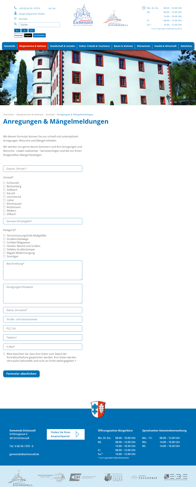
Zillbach (11, 214)
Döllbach (12, 190)
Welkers (11, 210)
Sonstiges (12, 256)
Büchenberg (14, 186)
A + (31, 30)
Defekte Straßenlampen (21, 249)
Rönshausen (14, 203)
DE (50, 8)
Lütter (10, 200)
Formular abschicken (21, 373)
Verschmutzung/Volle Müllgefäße (26, 235)
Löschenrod (14, 196)
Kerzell (11, 193)
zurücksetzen (39, 35)
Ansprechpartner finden (32, 13)
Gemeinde (9, 45)
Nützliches (186, 45)
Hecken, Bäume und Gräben (23, 246)
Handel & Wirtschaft (165, 45)
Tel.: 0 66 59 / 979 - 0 (21, 446)
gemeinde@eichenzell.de (24, 454)
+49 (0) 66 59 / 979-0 (29, 8)
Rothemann (14, 207)
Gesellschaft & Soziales (62, 45)
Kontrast (18, 35)
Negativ (28, 35)
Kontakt (23, 18)
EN (54, 8)
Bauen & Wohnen (123, 45)
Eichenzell (13, 183)
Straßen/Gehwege (17, 239)
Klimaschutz (143, 45)
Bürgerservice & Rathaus (32, 45)
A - (17, 30)
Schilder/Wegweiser (18, 242)
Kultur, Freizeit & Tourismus (94, 45)
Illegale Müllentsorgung (21, 253)
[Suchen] (39, 24)
